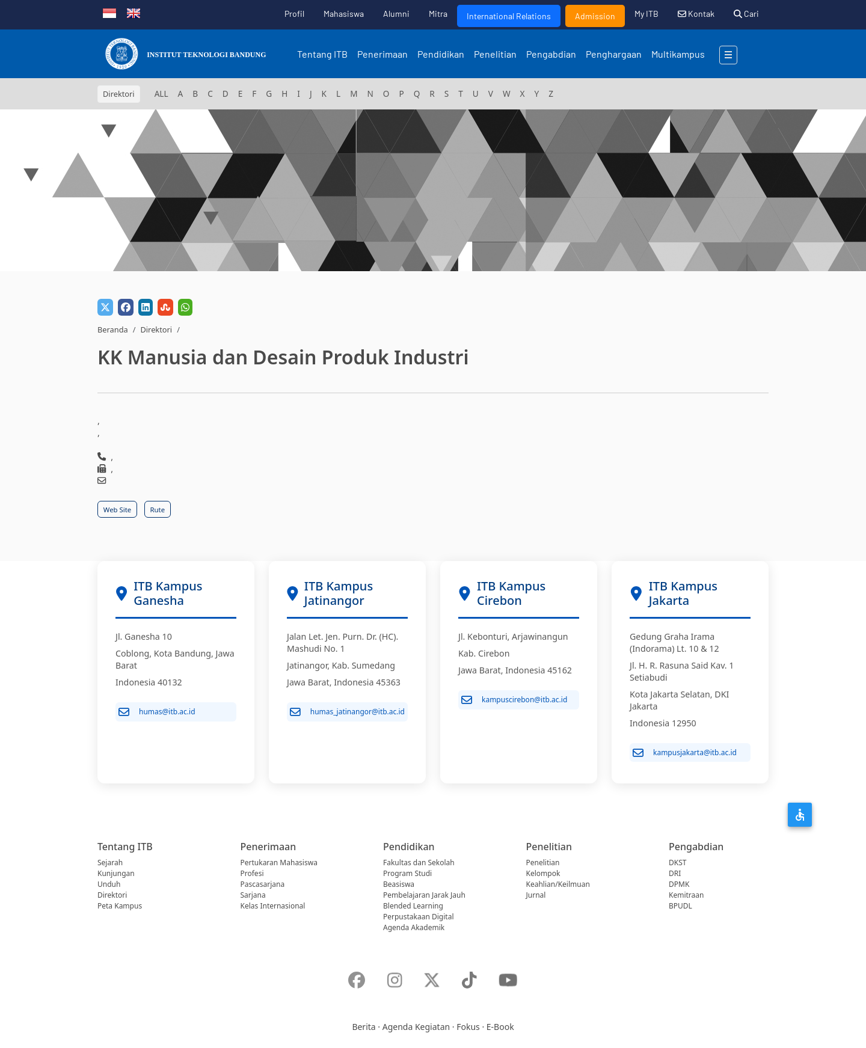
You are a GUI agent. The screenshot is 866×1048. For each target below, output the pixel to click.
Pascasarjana (263, 884)
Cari (746, 13)
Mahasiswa (344, 13)
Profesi (252, 873)
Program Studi (407, 873)
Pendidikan (440, 54)
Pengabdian (551, 54)
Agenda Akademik (413, 927)
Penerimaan (382, 54)
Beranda (112, 329)
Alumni (396, 13)
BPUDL (680, 906)
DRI (675, 873)
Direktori (156, 329)
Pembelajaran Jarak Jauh (424, 895)
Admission (595, 16)
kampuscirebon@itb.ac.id (514, 699)
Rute (157, 509)
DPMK (679, 884)
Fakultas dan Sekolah (419, 862)
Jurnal (536, 895)
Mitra (438, 13)
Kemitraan (686, 895)
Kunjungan (116, 873)
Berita (363, 1026)
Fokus (468, 1026)
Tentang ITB (322, 54)
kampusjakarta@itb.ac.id (685, 752)
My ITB (646, 13)
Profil (294, 13)
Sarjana (253, 895)
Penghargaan (614, 54)
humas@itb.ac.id (156, 711)
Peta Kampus (119, 906)
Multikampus (678, 54)
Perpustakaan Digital (418, 917)
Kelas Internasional (273, 906)
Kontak (696, 13)
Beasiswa (398, 884)
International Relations (509, 16)
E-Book (500, 1026)
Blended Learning (413, 906)
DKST (677, 862)
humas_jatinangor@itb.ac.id (347, 711)
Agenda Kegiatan (416, 1026)
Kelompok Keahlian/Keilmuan (558, 878)
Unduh (108, 884)
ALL (161, 93)
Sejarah (110, 862)
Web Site (117, 509)
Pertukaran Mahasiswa (279, 862)
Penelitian (495, 54)
